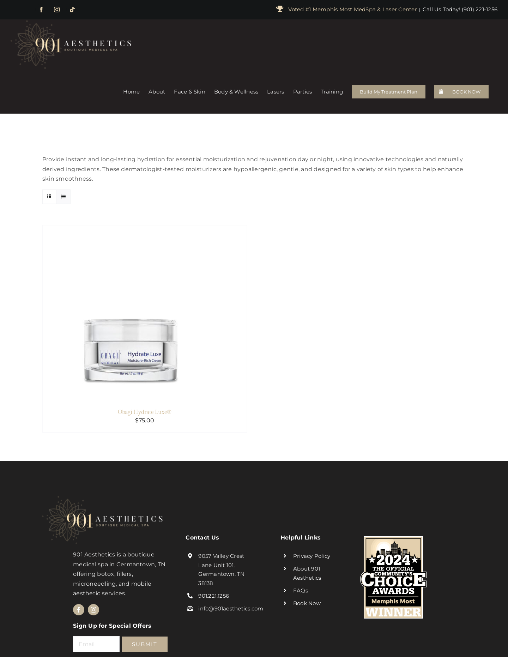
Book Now (307, 603)
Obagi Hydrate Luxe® (144, 412)
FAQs (300, 590)
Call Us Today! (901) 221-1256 (460, 9)
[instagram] (93, 609)
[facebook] (78, 609)
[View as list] (63, 197)
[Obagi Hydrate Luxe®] (131, 230)
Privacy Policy (311, 556)
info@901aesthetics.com (230, 608)
